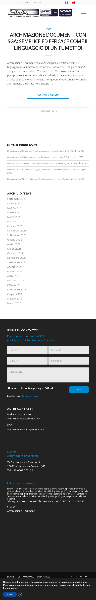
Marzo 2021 (14, 248)
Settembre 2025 (16, 198)
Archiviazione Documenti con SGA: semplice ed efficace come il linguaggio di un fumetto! (48, 41)
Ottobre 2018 (15, 285)
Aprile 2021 (13, 244)
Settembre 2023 (16, 235)
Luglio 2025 (14, 203)
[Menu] (84, 12)
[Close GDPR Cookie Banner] (20, 594)
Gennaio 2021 (15, 253)
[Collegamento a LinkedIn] (81, 576)
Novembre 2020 (16, 257)
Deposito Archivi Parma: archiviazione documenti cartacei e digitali (36, 151)
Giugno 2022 (14, 239)
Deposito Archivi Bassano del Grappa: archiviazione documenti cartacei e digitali (42, 169)
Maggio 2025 (14, 207)
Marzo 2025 (14, 217)
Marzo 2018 (14, 303)
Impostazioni (10, 588)
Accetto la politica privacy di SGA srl (33, 388)
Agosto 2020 (14, 266)
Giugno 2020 (14, 271)
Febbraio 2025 (15, 221)
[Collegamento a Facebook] (71, 576)
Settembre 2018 (16, 289)
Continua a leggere (48, 94)
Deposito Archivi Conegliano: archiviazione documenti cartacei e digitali (38, 163)
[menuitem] (25, 2)
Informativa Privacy (29, 396)
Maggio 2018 (14, 298)
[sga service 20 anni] (39, 12)
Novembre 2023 (16, 230)
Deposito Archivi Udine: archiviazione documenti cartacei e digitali (36, 157)
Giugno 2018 (14, 294)
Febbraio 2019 (15, 280)
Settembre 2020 (16, 262)
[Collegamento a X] (76, 576)
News (48, 29)
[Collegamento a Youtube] (86, 576)
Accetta (10, 594)
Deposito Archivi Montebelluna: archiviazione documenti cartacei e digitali (39, 179)
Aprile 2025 (13, 212)
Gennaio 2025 (15, 226)
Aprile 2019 (13, 275)
